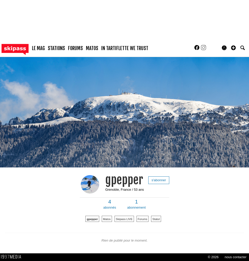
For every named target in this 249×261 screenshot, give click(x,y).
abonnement (136, 204)
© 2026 (213, 257)
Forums (142, 219)
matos (92, 48)
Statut (156, 219)
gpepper (124, 180)
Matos (107, 219)
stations (56, 48)
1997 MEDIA (12, 256)
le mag (38, 48)
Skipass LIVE (124, 219)
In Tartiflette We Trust (124, 48)
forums (75, 48)
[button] (233, 48)
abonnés (109, 204)
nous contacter (235, 257)
